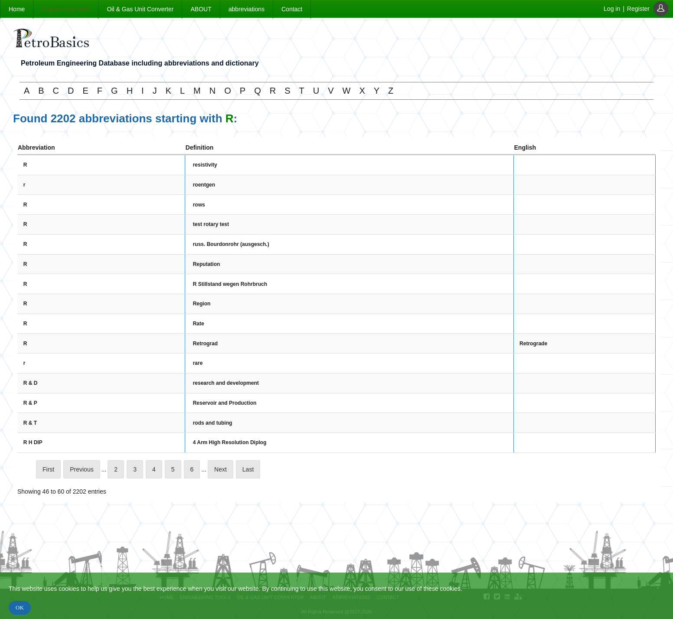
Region (202, 304)
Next (220, 469)
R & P (30, 403)
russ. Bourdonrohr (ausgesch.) (231, 244)
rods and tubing (212, 423)
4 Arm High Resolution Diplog (230, 442)
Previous (81, 469)
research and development (226, 383)
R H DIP (32, 442)
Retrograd (205, 344)
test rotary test (211, 224)
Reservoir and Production (225, 403)
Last (248, 469)
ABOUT (200, 9)
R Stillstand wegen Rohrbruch (230, 284)
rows (199, 205)
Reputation (206, 264)
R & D (30, 383)
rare (198, 363)
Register (638, 8)
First (48, 469)
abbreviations (247, 9)
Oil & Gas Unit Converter (140, 9)
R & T (30, 423)
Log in (612, 8)
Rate (198, 324)
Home (17, 9)
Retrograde (533, 344)
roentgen (204, 185)
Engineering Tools (66, 9)
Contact (291, 9)
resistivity (205, 165)
